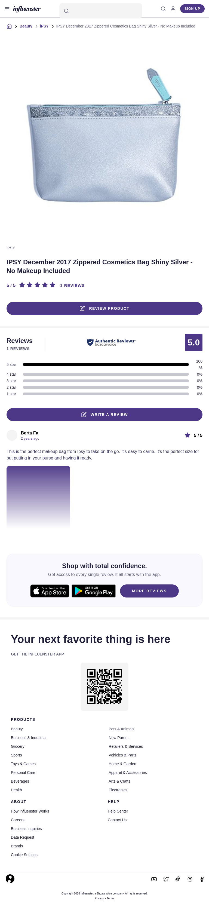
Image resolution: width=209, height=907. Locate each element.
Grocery (17, 746)
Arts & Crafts (119, 781)
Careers (17, 820)
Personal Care (23, 772)
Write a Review (104, 414)
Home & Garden (122, 764)
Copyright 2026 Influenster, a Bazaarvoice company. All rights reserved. (104, 893)
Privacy (99, 898)
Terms (110, 898)
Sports (16, 755)
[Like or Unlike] (9, 535)
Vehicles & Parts (122, 755)
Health (16, 790)
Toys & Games (23, 764)
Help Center (118, 811)
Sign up (192, 9)
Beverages (20, 781)
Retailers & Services (126, 746)
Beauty (26, 26)
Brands (17, 846)
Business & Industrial (29, 738)
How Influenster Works (30, 811)
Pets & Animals (121, 729)
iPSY (44, 26)
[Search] (100, 11)
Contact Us (117, 820)
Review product (105, 308)
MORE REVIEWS (149, 591)
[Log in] (173, 8)
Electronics (118, 790)
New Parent (118, 738)
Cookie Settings (24, 855)
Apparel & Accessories (128, 772)
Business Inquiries (26, 828)
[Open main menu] (7, 8)
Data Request (22, 837)
